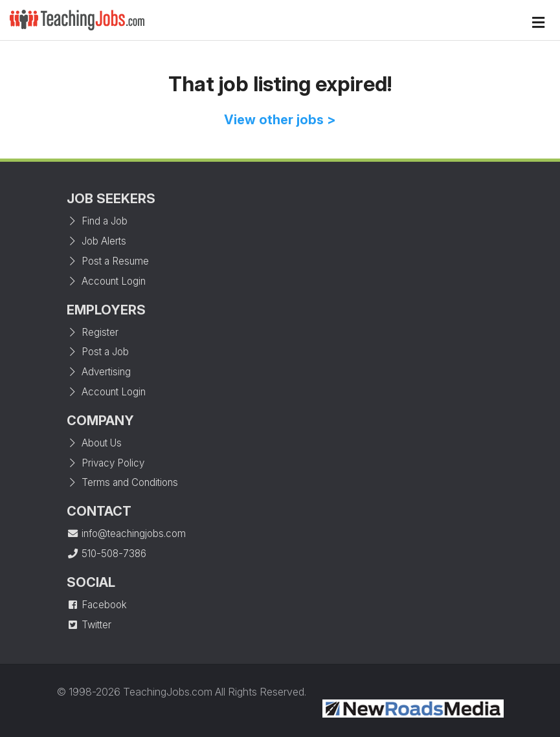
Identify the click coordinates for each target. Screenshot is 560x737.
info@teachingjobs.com (126, 533)
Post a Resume (108, 261)
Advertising (99, 372)
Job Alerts (96, 241)
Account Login (106, 281)
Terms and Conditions (122, 482)
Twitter (89, 625)
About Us (94, 443)
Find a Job (97, 221)
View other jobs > (280, 119)
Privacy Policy (105, 463)
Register (92, 332)
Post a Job (98, 352)
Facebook (97, 605)
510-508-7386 (106, 553)
